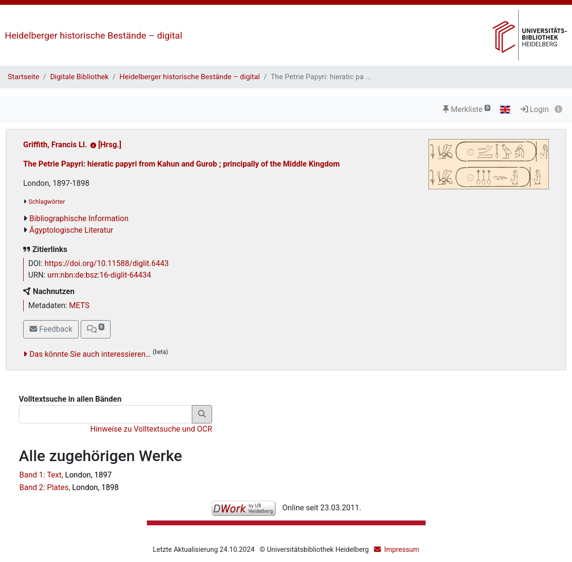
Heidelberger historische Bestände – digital (93, 35)
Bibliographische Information (79, 218)
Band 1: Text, (65, 474)
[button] (96, 329)
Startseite (23, 76)
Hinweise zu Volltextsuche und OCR (151, 429)
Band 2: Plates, (69, 487)
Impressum (401, 550)
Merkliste (466, 109)
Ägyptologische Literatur (71, 230)
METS (79, 305)
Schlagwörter (47, 201)
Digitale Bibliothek (79, 76)
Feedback (50, 329)
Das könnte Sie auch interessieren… (90, 354)
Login (534, 109)
